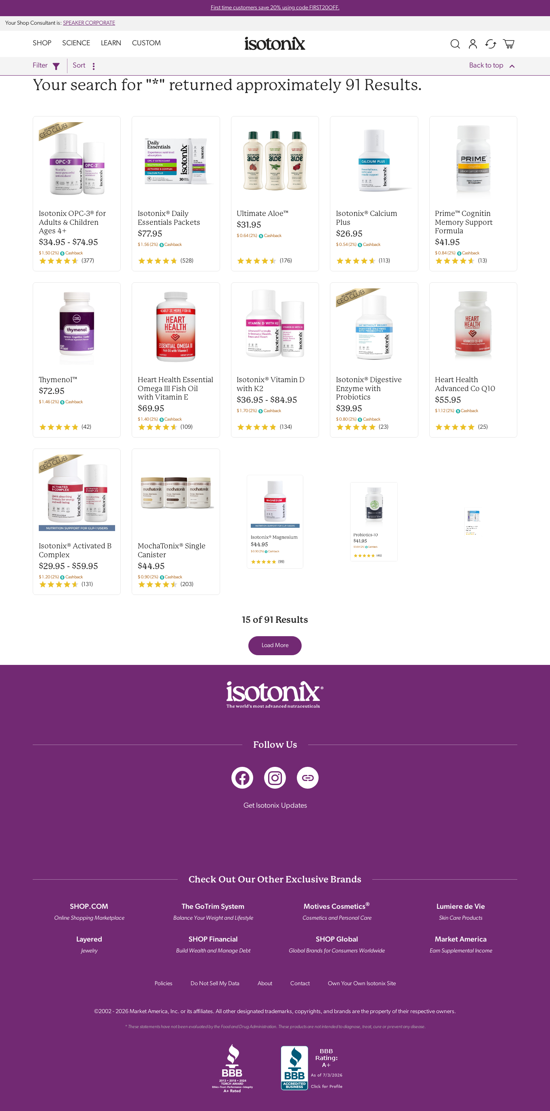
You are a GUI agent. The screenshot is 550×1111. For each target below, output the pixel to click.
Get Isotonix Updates (275, 804)
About (265, 984)
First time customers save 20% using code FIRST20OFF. (275, 8)
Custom (146, 43)
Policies (163, 984)
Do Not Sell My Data (215, 984)
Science (76, 43)
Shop (42, 43)
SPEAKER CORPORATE (89, 23)
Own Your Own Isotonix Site (362, 984)
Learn (111, 43)
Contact (300, 984)
